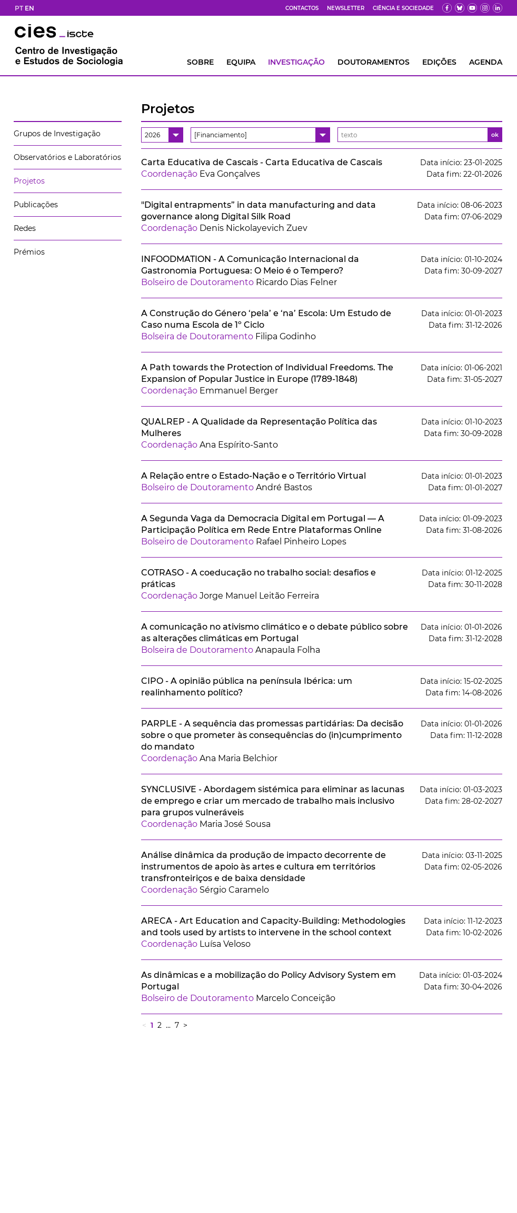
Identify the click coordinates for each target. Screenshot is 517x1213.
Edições (439, 62)
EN (29, 8)
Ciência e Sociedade (403, 8)
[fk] (485, 8)
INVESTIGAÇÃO (296, 62)
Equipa (240, 62)
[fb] (447, 8)
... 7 (172, 1025)
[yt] (472, 8)
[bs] (459, 8)
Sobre (200, 62)
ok (495, 134)
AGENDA (485, 62)
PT (19, 8)
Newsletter (345, 8)
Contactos (302, 8)
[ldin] (497, 8)
